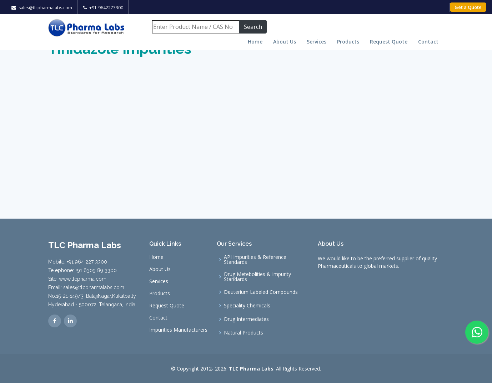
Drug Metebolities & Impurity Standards (257, 277)
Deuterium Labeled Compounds (261, 292)
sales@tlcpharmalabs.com (45, 8)
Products (348, 41)
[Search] (196, 27)
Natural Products (243, 332)
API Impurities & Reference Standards (255, 260)
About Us (284, 41)
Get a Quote (468, 7)
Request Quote (388, 41)
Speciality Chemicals (247, 305)
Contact (428, 41)
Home (255, 41)
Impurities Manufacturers (178, 329)
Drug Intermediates (246, 319)
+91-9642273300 (106, 8)
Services (316, 41)
